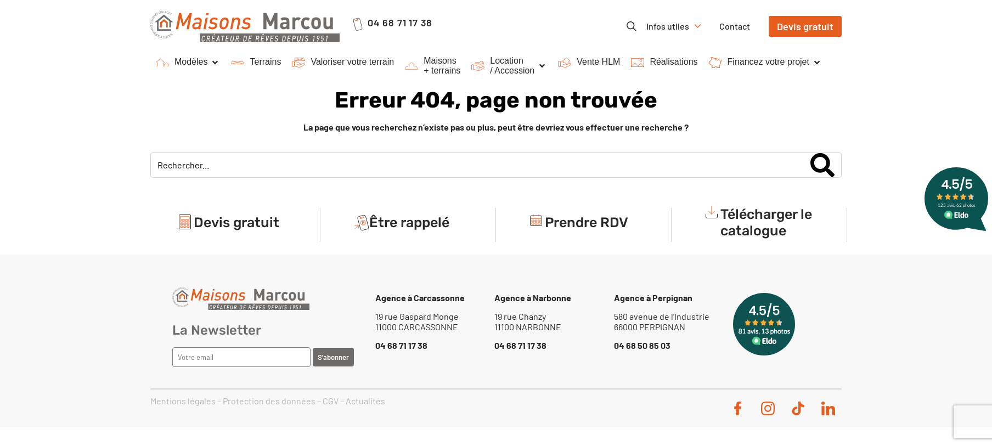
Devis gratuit (236, 225)
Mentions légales (183, 401)
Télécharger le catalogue (766, 225)
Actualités (365, 401)
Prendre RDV (586, 225)
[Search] (822, 165)
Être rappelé (409, 225)
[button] (188, 62)
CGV (331, 401)
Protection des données (269, 401)
